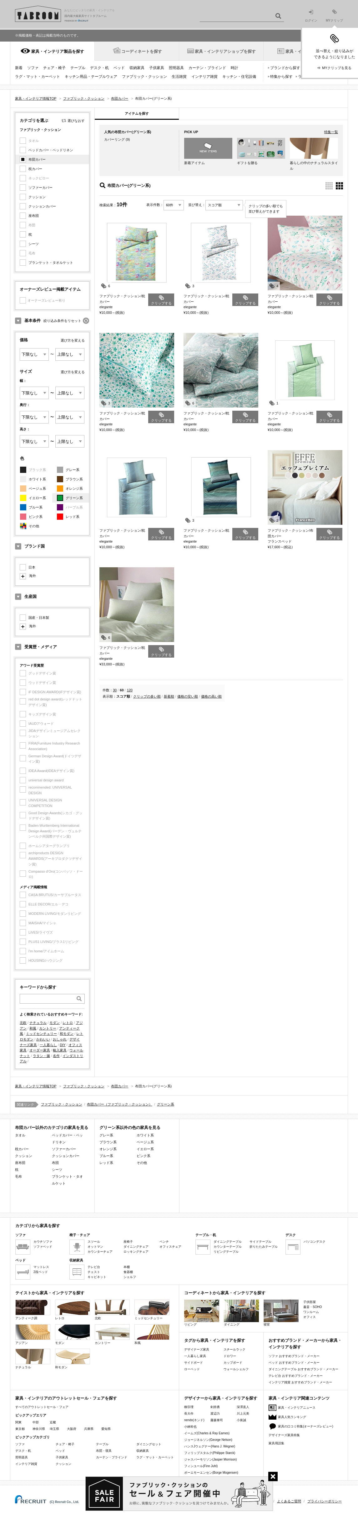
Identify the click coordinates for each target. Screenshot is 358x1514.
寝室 (281, 1313)
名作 (56, 1056)
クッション (37, 197)
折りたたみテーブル (264, 1246)
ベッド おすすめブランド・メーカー (294, 1362)
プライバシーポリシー (324, 1501)
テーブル (77, 68)
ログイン (311, 16)
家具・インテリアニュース (296, 1407)
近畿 (53, 1422)
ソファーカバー (40, 187)
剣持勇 (215, 1407)
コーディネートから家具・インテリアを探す (224, 1293)
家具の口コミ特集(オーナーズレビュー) (305, 1426)
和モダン (66, 1033)
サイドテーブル (260, 1241)
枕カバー (35, 169)
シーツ (33, 244)
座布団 (33, 216)
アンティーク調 (32, 1310)
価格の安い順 (187, 696)
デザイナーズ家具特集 (284, 1435)
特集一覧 (331, 132)
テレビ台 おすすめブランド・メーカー (296, 1375)
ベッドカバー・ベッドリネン (50, 150)
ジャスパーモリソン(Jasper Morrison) (210, 1459)
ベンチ (164, 1241)
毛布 (18, 1176)
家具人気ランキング (292, 1417)
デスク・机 (99, 68)
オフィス (309, 1317)
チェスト (94, 1272)
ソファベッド (42, 1246)
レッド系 (72, 517)
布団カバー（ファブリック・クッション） (119, 1104)
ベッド (119, 68)
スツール (94, 1241)
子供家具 (156, 68)
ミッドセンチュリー (41, 1033)
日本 (31, 567)
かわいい (43, 1039)
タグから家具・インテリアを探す (214, 1340)
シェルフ (130, 1277)
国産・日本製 (38, 617)
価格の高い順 (211, 696)
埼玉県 (54, 1429)
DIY (62, 1045)
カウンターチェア (100, 1251)
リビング (201, 1313)
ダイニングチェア (136, 1246)
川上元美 (243, 1413)
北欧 (23, 1023)
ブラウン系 (74, 479)
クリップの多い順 (147, 696)
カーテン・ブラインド (207, 68)
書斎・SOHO (312, 1307)
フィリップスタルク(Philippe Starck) (209, 1453)
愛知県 (106, 1429)
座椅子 (128, 1241)
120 (130, 690)
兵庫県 (88, 1429)
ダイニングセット (148, 1444)
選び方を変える (73, 340)
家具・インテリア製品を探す (57, 51)
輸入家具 (60, 1050)
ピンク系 (36, 517)
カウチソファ (42, 1241)
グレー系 (72, 470)
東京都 (20, 1429)
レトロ (68, 1023)
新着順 (169, 696)
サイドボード (193, 1362)
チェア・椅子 (54, 68)
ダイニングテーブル (228, 1241)
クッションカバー (42, 206)
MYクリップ (334, 15)
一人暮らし (48, 1045)
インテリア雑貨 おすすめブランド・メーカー (300, 1382)
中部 (36, 1422)
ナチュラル (38, 1023)
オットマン (95, 1246)
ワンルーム (311, 1312)
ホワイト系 (37, 479)
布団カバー (37, 159)
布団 (55, 1163)
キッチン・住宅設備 (239, 76)
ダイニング (241, 1313)
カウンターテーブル (228, 1246)
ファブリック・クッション (144, 76)
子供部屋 (309, 1302)
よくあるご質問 (289, 1501)
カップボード (233, 1362)
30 (115, 690)
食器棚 (128, 1272)
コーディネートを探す (141, 51)
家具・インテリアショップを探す (225, 51)
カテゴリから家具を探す (37, 1225)
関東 (18, 1422)
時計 (234, 68)
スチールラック (234, 1349)
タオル (20, 1135)
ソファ (32, 68)
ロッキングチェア (136, 1251)
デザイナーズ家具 (196, 1349)
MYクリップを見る (336, 68)
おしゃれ (60, 1039)
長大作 (189, 1413)
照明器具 (176, 68)
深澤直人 (243, 1407)
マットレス (41, 1267)
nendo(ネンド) (194, 1420)
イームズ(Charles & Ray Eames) (206, 1433)
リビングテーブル (226, 1251)
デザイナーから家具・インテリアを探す (220, 1398)
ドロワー (230, 1356)
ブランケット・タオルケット (50, 262)
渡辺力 (215, 1413)
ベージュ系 (37, 488)
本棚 (127, 1267)
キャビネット (97, 1277)
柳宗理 (189, 1407)
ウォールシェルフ (236, 1369)
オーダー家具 (39, 1050)
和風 (32, 1028)
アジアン (32, 1334)
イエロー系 (37, 498)
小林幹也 (190, 1426)
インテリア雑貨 (204, 76)
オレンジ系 (74, 488)
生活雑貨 (179, 76)
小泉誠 (241, 1420)
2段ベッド (40, 1272)
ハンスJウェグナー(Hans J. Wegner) (209, 1446)
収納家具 (136, 68)
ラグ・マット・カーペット (37, 76)
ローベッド (192, 1369)
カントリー (47, 1028)
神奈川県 (39, 1429)
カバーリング (114, 139)
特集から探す (281, 76)
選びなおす (76, 120)
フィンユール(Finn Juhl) (201, 1466)
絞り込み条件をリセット (62, 321)
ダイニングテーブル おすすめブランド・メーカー (303, 1369)
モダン (54, 1023)
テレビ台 (94, 1267)
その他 (34, 526)
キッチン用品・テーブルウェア (91, 76)
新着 (19, 68)
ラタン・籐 (41, 1056)
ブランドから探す (285, 68)
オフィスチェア (170, 1246)
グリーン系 (74, 498)
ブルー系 (36, 507)
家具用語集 (276, 1443)
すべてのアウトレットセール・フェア (41, 1407)
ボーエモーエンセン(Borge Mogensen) (211, 1472)
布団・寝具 (104, 1450)
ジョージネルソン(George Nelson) (208, 1439)
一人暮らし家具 (195, 1356)
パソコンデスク (314, 1241)
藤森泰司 (216, 1420)
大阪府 (71, 1429)
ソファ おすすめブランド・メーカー (294, 1356)
